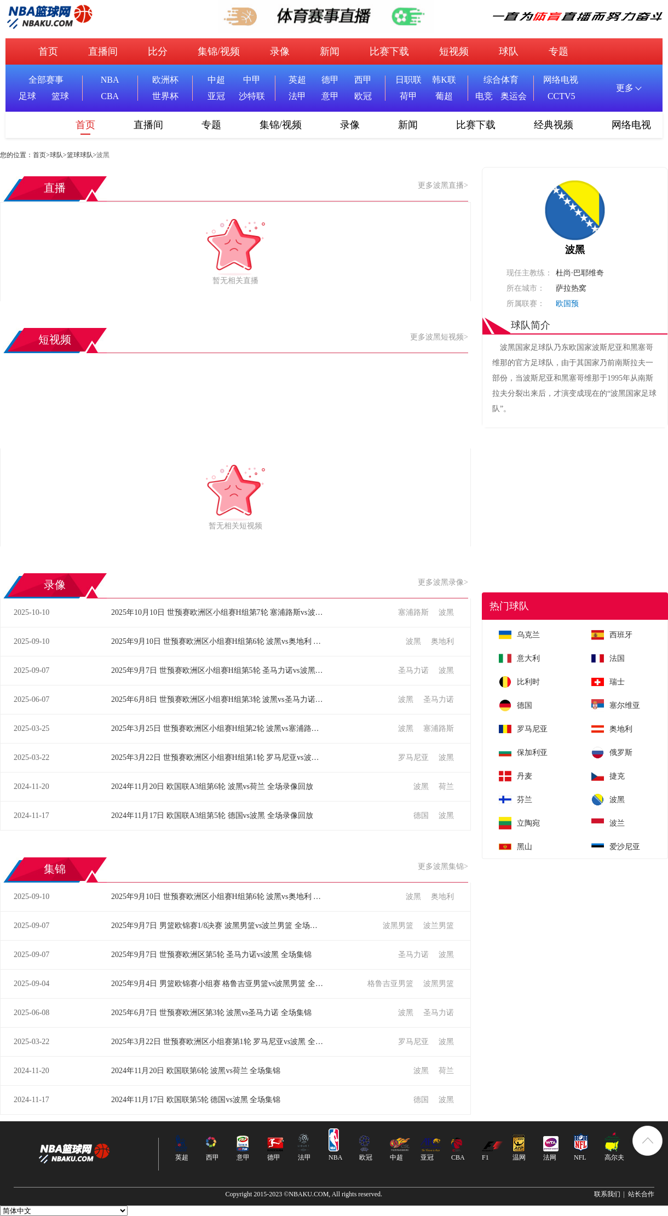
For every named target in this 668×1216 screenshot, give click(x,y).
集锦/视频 (219, 51)
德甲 (330, 79)
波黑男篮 (399, 925)
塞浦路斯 (414, 612)
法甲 (297, 96)
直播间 (103, 51)
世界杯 (165, 96)
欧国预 (567, 303)
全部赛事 (46, 79)
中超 (216, 79)
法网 (549, 1157)
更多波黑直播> (443, 185)
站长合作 (641, 1194)
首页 (48, 51)
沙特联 (252, 96)
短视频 (454, 51)
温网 (519, 1157)
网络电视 (560, 79)
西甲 (363, 79)
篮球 (60, 96)
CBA (110, 96)
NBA (110, 79)
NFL (580, 1157)
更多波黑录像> (443, 582)
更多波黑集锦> (443, 866)
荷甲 (408, 96)
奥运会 (513, 96)
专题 (558, 51)
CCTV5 (561, 96)
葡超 (444, 96)
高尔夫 (614, 1157)
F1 (485, 1157)
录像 (280, 51)
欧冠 (363, 96)
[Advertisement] (575, 504)
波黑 (446, 612)
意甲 (330, 96)
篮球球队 (80, 155)
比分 (158, 51)
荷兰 (446, 786)
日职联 (408, 79)
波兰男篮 (438, 925)
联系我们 (607, 1194)
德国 (422, 815)
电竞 (484, 96)
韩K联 (444, 79)
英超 (297, 79)
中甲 (252, 79)
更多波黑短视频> (439, 337)
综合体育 (501, 79)
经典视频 (553, 124)
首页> (41, 155)
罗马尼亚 (414, 757)
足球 (27, 96)
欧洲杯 (165, 79)
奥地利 (442, 641)
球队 (509, 51)
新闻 (329, 51)
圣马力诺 (414, 670)
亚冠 (216, 96)
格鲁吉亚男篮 (391, 983)
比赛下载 (389, 51)
